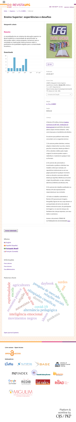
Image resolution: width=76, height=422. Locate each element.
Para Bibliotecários (9, 269)
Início (5, 11)
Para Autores (8, 266)
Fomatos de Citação (53, 94)
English (8, 242)
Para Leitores (8, 263)
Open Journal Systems (11, 333)
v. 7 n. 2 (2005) (21, 11)
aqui (68, 221)
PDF (50, 64)
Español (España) (12, 245)
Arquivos (12, 11)
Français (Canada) (12, 251)
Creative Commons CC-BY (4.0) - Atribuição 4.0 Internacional (57, 124)
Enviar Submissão (11, 231)
